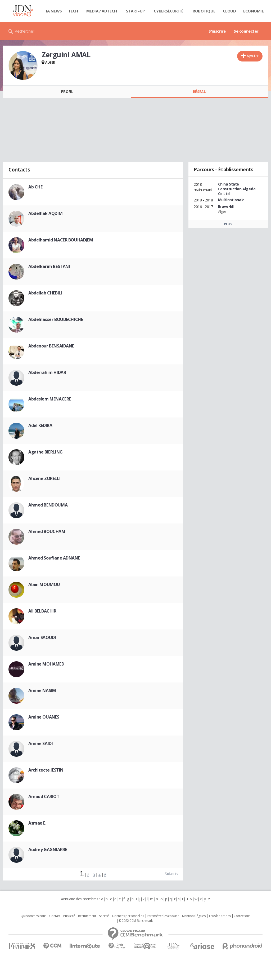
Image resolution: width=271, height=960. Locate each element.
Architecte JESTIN (46, 770)
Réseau (199, 91)
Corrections (242, 916)
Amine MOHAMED (46, 664)
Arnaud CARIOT (44, 796)
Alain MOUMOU (44, 584)
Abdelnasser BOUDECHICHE (55, 319)
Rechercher (24, 31)
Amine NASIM (42, 690)
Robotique (204, 11)
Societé (104, 916)
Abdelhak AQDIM (45, 213)
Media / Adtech (101, 11)
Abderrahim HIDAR (47, 372)
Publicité (69, 916)
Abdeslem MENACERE (49, 399)
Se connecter (246, 31)
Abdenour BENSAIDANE (51, 346)
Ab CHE (35, 187)
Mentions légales (193, 916)
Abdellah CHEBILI (45, 293)
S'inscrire (217, 31)
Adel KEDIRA (40, 425)
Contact (54, 916)
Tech (73, 11)
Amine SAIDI (40, 743)
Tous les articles (220, 916)
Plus (228, 224)
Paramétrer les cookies (163, 916)
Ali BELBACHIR (42, 611)
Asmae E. (37, 823)
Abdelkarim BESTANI (49, 266)
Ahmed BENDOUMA (47, 505)
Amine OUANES (43, 717)
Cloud (229, 11)
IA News (54, 11)
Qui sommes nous (33, 916)
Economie (253, 11)
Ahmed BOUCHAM (46, 531)
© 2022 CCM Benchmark (136, 921)
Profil (67, 91)
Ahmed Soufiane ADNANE (54, 558)
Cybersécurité (168, 11)
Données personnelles (128, 916)
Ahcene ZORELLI (44, 478)
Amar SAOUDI (42, 637)
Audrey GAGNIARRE (47, 849)
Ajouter (253, 55)
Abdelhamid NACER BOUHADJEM (60, 240)
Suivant (170, 874)
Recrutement (87, 916)
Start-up (135, 11)
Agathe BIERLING (45, 452)
